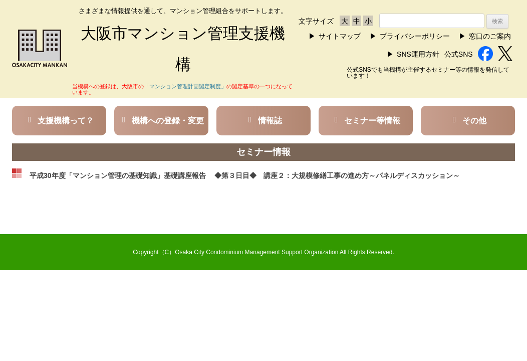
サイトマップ (340, 36)
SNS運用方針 (418, 54)
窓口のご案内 (490, 36)
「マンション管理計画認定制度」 (185, 86)
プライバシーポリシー (415, 36)
